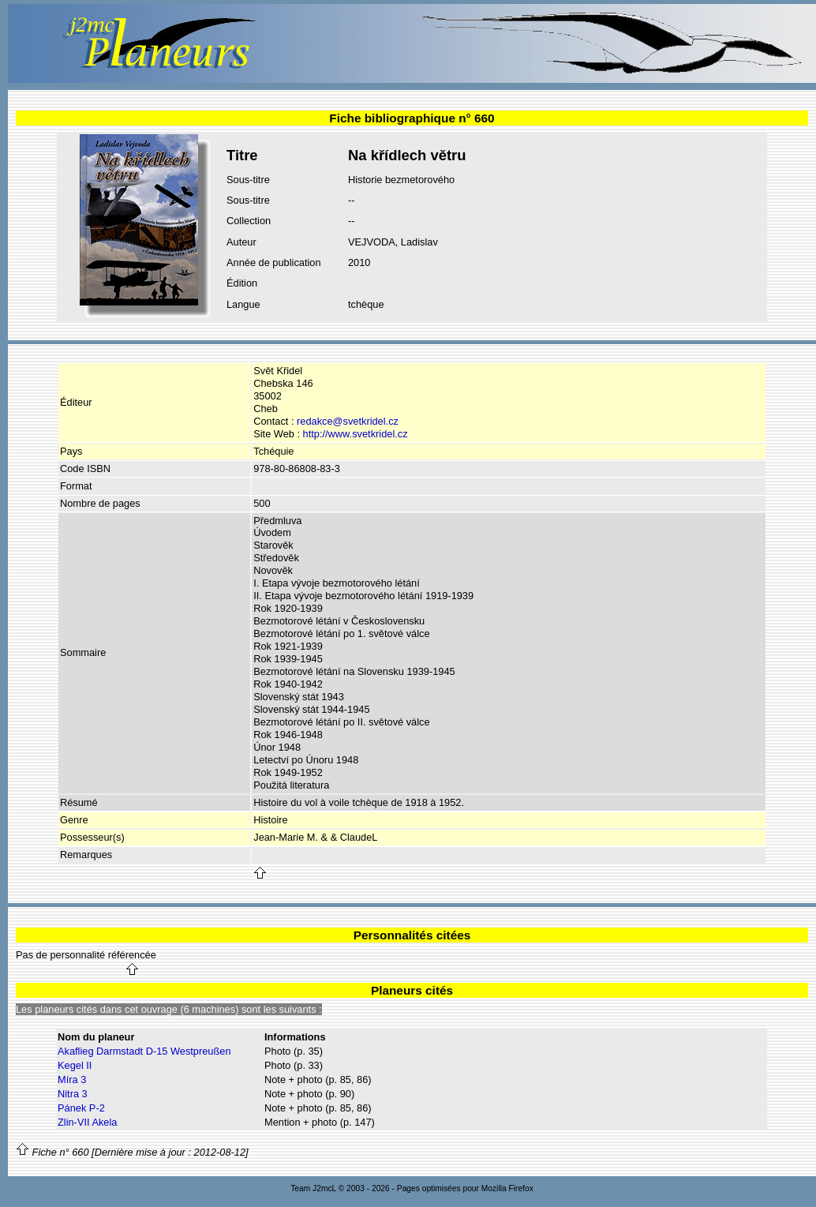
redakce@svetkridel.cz (348, 421)
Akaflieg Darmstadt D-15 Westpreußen (144, 1051)
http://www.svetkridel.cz (355, 434)
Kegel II (75, 1065)
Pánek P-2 (81, 1108)
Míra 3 (72, 1079)
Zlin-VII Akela (87, 1122)
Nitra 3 (73, 1094)
